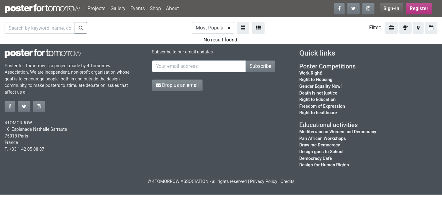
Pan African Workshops (322, 138)
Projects (96, 8)
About (172, 8)
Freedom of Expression (322, 106)
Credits (288, 181)
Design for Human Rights (324, 165)
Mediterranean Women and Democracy (337, 131)
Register (419, 8)
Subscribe (260, 66)
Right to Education (317, 99)
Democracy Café (315, 158)
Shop (155, 8)
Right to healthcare (318, 112)
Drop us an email (177, 85)
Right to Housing (315, 79)
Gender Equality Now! (320, 86)
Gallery (118, 8)
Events (137, 8)
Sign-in (391, 8)
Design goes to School (321, 151)
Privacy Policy (263, 181)
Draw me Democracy (319, 145)
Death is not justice (318, 93)
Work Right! (310, 73)
